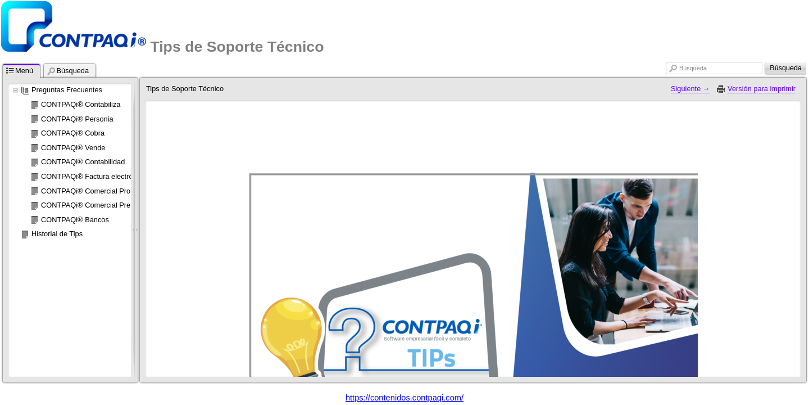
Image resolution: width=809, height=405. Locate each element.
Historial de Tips (57, 234)
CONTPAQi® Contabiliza (80, 104)
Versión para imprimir (762, 88)
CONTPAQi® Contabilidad (83, 162)
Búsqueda (693, 68)
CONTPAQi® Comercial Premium (94, 205)
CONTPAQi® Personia (77, 119)
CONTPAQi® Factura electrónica (93, 176)
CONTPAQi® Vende (73, 147)
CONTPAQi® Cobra (72, 133)
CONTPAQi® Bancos (75, 219)
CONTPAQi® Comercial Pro (85, 191)
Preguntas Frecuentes (66, 90)
